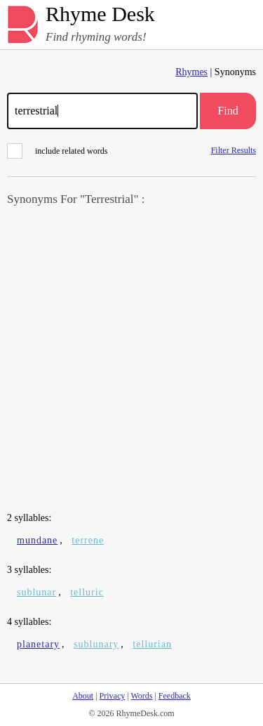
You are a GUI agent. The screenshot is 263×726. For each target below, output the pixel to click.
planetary (38, 644)
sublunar (36, 592)
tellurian (152, 644)
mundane (37, 540)
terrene (88, 540)
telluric (87, 592)
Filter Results (233, 149)
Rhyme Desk (100, 14)
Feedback (175, 696)
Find (227, 111)
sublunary (96, 644)
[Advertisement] (131, 360)
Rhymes (191, 72)
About (82, 696)
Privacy (113, 696)
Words (141, 696)
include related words (57, 151)
